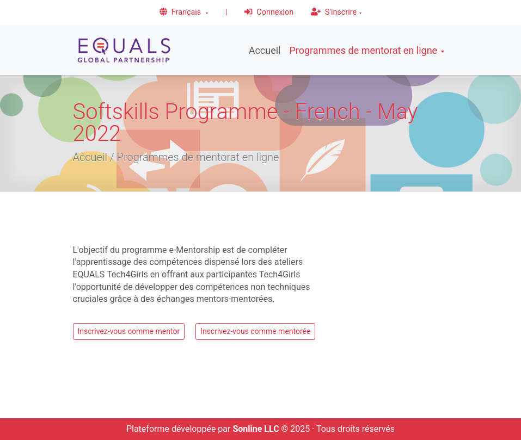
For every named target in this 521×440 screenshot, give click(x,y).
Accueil (265, 50)
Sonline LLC (255, 429)
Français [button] (181, 12)
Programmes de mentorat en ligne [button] (363, 50)
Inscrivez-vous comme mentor (129, 331)
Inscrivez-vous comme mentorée (255, 331)
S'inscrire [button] (334, 12)
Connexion (268, 12)
